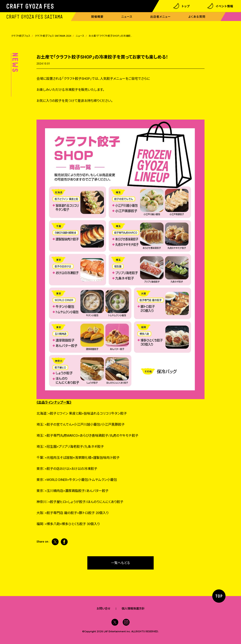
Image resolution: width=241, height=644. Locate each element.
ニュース (126, 16)
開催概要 (97, 16)
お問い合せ (104, 608)
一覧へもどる (120, 563)
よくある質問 (196, 16)
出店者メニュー (160, 16)
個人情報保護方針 (133, 608)
